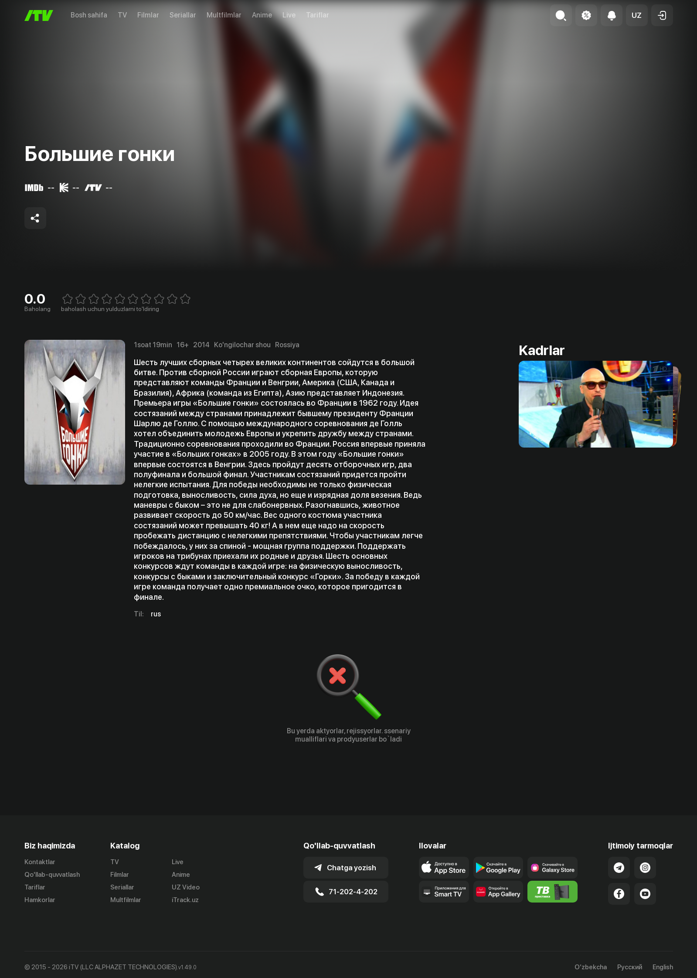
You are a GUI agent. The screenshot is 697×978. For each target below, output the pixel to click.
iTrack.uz (185, 900)
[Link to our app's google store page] (498, 868)
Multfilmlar (224, 15)
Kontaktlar (39, 862)
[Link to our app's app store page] (444, 868)
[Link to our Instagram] (645, 868)
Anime (262, 15)
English (663, 967)
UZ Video (186, 887)
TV (122, 15)
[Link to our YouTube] (645, 894)
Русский (629, 967)
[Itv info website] (552, 892)
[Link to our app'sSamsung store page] (552, 868)
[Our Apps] (444, 892)
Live (289, 15)
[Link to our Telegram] (619, 868)
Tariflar (317, 15)
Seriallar (183, 15)
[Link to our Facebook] (619, 894)
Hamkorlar (39, 900)
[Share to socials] (35, 218)
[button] (637, 15)
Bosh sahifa (89, 15)
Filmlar (148, 15)
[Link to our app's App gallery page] (498, 892)
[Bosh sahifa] (38, 15)
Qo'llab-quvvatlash (52, 875)
